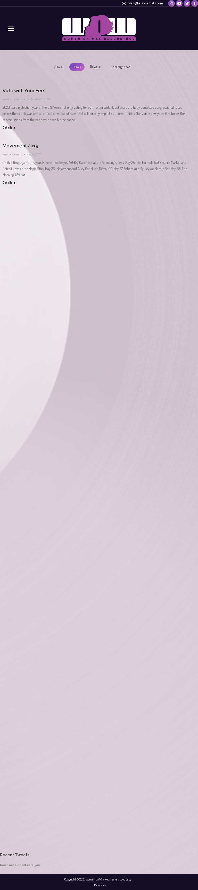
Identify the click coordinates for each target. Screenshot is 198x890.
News (77, 67)
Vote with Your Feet (24, 90)
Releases (95, 67)
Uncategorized (120, 67)
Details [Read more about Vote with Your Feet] (7, 127)
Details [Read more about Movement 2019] (7, 182)
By (18, 99)
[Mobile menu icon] (11, 29)
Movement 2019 (20, 145)
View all (59, 67)
